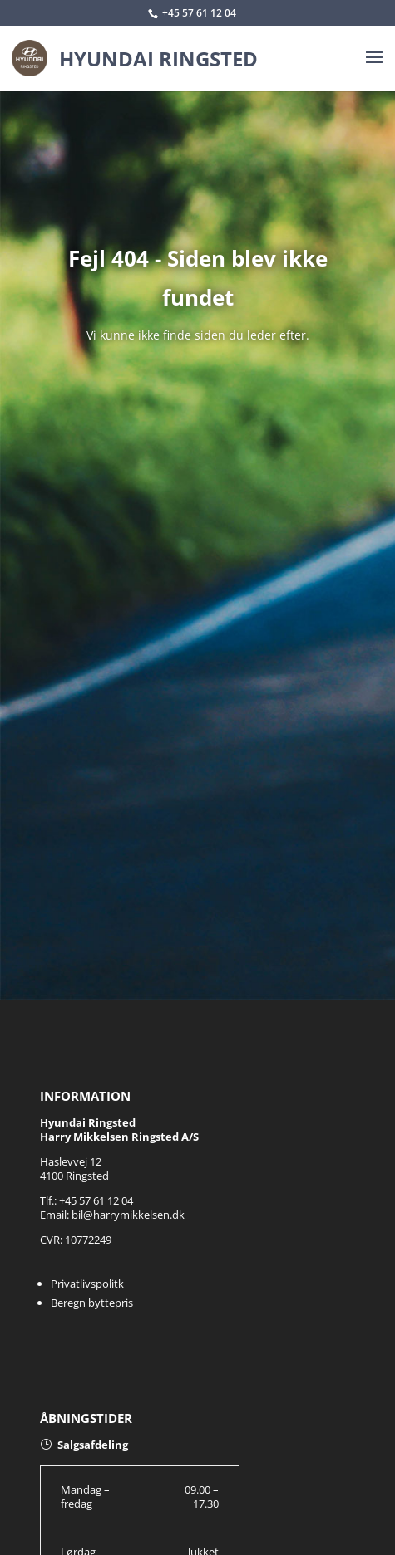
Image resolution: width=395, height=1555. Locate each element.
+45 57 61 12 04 (199, 13)
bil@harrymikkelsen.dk (128, 1214)
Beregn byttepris (92, 1302)
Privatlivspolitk (87, 1283)
